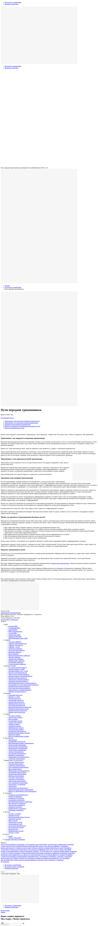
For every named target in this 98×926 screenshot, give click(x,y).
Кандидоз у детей (14, 697)
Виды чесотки (13, 820)
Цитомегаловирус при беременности (20, 676)
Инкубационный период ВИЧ (18, 638)
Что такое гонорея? (14, 716)
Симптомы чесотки (14, 819)
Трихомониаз (12, 740)
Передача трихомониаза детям (14, 428)
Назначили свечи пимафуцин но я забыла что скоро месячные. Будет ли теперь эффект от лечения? (33, 855)
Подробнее (70, 844)
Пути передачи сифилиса (16, 650)
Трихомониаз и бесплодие (16, 741)
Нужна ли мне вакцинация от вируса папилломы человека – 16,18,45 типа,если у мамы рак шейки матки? (35, 851)
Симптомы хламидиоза (15, 810)
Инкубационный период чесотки (19, 817)
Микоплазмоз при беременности (19, 771)
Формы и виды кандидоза (16, 712)
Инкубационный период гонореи (19, 733)
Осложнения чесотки (15, 824)
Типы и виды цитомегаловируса (18, 674)
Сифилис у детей (14, 647)
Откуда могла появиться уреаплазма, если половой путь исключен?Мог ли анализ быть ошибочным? (33, 844)
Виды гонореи (13, 719)
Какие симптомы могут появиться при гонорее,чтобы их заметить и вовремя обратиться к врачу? (32, 848)
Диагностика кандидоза (16, 702)
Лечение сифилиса (14, 657)
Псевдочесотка (13, 829)
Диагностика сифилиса (15, 659)
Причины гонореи (14, 734)
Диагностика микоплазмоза (17, 774)
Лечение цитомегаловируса (17, 691)
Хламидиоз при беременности (18, 795)
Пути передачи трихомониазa (17, 746)
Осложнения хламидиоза (16, 800)
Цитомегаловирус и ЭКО (16, 669)
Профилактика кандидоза (16, 703)
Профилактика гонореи (16, 728)
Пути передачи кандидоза (16, 705)
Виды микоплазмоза (15, 769)
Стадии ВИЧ (12, 633)
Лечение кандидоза (14, 698)
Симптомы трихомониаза (16, 759)
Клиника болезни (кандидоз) (17, 710)
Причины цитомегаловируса (17, 678)
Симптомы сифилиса (15, 648)
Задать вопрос (5, 910)
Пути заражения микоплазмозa (18, 767)
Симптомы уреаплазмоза (16, 779)
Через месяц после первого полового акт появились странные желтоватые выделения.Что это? (31, 858)
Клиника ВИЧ (13, 626)
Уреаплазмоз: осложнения (16, 784)
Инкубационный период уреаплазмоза (20, 789)
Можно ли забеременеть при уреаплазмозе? (22, 791)
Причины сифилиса (14, 652)
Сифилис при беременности (17, 643)
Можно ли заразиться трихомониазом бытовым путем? (22, 426)
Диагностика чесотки (15, 822)
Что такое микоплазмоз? (16, 762)
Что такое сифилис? (14, 642)
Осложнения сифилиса (15, 662)
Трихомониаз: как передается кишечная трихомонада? (22, 421)
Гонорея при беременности (17, 731)
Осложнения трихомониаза (17, 753)
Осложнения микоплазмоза (17, 772)
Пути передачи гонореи (16, 729)
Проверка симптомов (11, 4)
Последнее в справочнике (13, 2)
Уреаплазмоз (12, 786)
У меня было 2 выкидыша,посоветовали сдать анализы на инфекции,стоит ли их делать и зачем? (32, 849)
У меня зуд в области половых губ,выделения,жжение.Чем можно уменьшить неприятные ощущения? (34, 853)
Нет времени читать (7, 418)
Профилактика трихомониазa (17, 748)
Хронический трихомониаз (17, 745)
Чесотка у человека (14, 814)
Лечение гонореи (13, 724)
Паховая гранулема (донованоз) (15, 839)
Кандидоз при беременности (17, 673)
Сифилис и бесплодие (15, 645)
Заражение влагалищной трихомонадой (17, 424)
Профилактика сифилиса (16, 660)
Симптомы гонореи (14, 726)
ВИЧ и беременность (15, 631)
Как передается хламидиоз (17, 803)
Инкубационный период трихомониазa (21, 743)
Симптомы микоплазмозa (16, 765)
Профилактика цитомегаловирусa (19, 686)
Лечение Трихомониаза (15, 752)
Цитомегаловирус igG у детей (18, 671)
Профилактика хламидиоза (17, 808)
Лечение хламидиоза (15, 796)
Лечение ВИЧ (12, 630)
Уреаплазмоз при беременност (18, 788)
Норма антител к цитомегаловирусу (20, 690)
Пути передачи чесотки (16, 827)
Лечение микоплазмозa (15, 764)
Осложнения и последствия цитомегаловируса (23, 685)
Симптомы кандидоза (15, 695)
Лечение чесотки (13, 815)
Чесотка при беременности (17, 826)
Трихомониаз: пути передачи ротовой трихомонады (21, 423)
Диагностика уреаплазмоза (17, 781)
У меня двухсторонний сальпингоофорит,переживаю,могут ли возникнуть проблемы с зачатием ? (32, 856)
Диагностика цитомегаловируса (18, 679)
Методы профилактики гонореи (18, 736)
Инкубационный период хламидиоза (20, 801)
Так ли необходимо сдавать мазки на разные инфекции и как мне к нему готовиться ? (28, 860)
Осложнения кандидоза (16, 700)
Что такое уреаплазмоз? (16, 777)
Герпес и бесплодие (14, 838)
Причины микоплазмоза (16, 776)
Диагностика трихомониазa (60, 563)
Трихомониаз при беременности (18, 757)
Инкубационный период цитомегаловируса (22, 683)
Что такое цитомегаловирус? (17, 667)
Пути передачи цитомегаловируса (19, 688)
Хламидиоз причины (15, 807)
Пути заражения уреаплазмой (18, 783)
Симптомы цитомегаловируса (18, 681)
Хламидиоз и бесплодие (16, 798)
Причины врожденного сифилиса (19, 655)
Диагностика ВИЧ (14, 635)
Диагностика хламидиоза (16, 805)
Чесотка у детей (13, 832)
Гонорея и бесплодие (15, 722)
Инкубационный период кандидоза (19, 707)
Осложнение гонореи (15, 721)
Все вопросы (5, 861)
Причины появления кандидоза (18, 709)
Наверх (3, 912)
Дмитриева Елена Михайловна (11, 613)
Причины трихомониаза (16, 755)
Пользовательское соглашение (14, 866)
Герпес (10, 836)
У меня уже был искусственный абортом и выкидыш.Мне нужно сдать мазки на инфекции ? (31, 846)
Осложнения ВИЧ (14, 628)
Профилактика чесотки (15, 831)
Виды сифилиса (13, 654)
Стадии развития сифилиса (17, 664)
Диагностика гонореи (15, 717)
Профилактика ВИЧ (14, 636)
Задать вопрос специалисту (9, 619)
